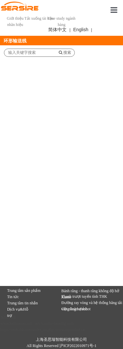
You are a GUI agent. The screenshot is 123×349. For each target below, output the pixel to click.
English (80, 29)
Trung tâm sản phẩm (24, 290)
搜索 (65, 52)
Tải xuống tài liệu (38, 18)
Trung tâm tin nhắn (22, 303)
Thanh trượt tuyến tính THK (84, 296)
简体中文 (57, 29)
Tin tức (13, 296)
